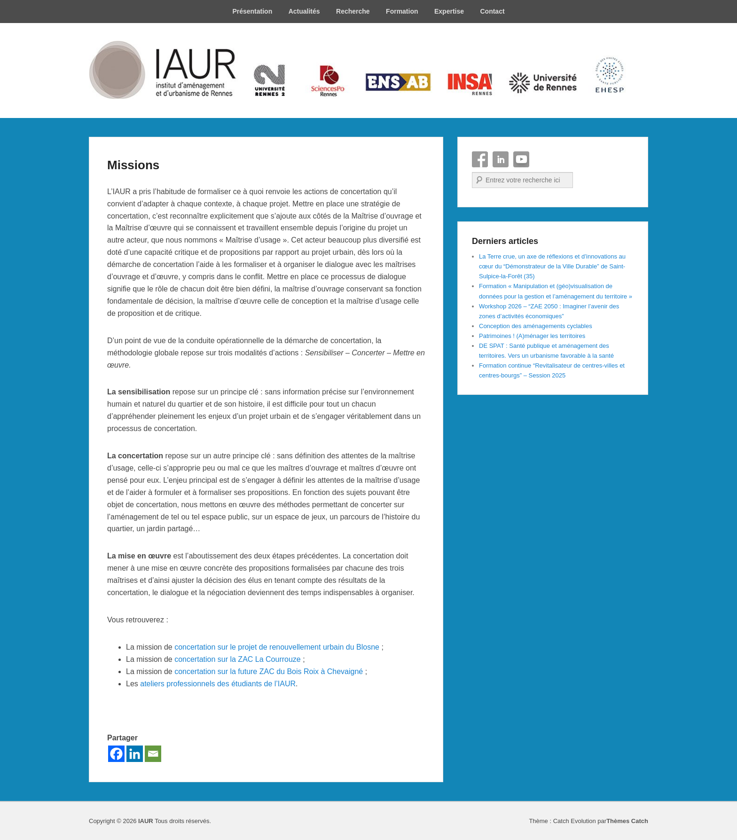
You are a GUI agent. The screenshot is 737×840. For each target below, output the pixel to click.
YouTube (521, 159)
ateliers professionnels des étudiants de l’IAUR (218, 684)
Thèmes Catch (627, 820)
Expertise (449, 11)
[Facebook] (116, 754)
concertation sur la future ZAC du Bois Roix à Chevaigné (268, 671)
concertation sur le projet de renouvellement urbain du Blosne (276, 647)
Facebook (480, 159)
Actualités (304, 11)
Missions (133, 165)
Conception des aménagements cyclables (535, 326)
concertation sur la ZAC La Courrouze (237, 659)
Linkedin (501, 159)
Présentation (252, 11)
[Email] (153, 754)
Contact (492, 11)
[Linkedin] (134, 754)
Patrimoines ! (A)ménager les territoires (532, 335)
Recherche (353, 11)
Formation (402, 11)
